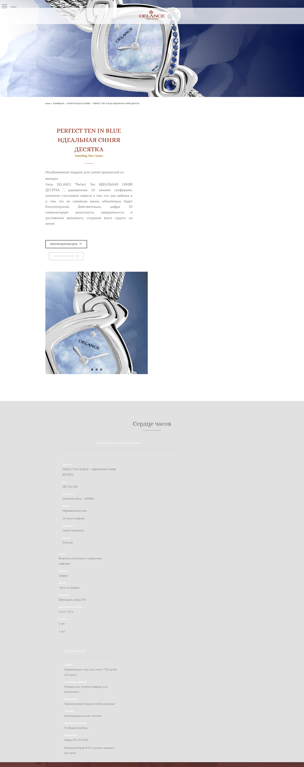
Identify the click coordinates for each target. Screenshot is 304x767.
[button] (4, 6)
